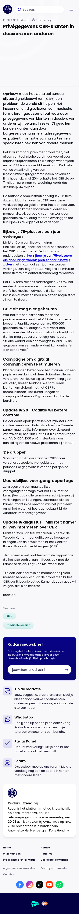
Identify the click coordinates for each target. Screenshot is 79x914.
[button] (71, 9)
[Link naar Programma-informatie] (20, 860)
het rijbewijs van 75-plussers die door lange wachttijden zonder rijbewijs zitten (37, 260)
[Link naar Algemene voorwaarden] (20, 868)
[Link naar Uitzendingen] (20, 854)
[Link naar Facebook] (20, 884)
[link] (9, 616)
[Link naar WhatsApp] (59, 884)
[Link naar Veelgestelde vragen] (58, 860)
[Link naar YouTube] (49, 884)
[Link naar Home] (20, 848)
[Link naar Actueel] (58, 848)
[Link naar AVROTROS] (35, 903)
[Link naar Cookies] (39, 874)
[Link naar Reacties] (58, 854)
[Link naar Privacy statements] (58, 868)
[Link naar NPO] (44, 903)
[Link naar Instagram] (30, 884)
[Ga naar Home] (7, 9)
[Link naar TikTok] (39, 884)
